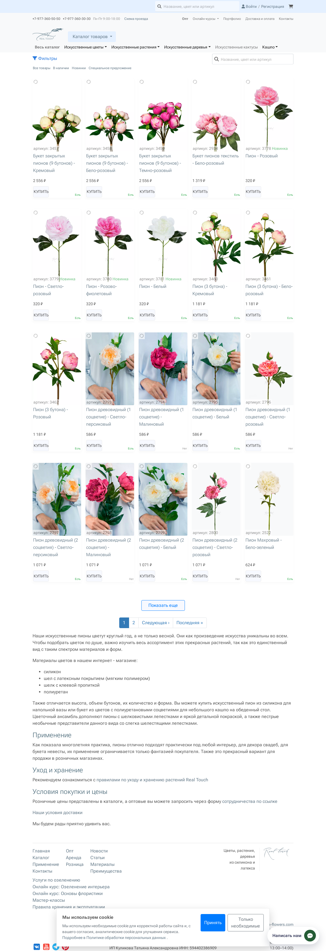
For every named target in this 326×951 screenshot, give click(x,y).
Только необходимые (245, 923)
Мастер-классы (49, 900)
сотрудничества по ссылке (249, 801)
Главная (41, 851)
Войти (249, 6)
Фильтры (45, 58)
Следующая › (155, 622)
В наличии (61, 68)
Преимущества (106, 871)
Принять (213, 922)
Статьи (97, 857)
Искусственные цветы (84, 47)
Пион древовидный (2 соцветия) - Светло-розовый (214, 547)
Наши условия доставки (57, 812)
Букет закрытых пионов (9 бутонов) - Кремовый (54, 163)
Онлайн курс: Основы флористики (68, 893)
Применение (46, 864)
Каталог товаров (90, 36)
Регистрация (272, 6)
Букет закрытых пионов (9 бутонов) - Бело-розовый (107, 163)
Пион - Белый (152, 286)
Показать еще (163, 605)
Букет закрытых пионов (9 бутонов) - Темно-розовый (160, 163)
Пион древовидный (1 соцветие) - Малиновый (161, 417)
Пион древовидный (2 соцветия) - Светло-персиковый (55, 547)
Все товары (41, 68)
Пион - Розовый (261, 155)
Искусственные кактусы (236, 47)
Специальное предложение (110, 68)
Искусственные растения (134, 47)
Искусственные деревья (185, 47)
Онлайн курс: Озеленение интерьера (71, 886)
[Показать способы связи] (293, 935)
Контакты (286, 19)
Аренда (73, 857)
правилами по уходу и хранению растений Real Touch (152, 779)
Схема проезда (136, 19)
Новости (99, 851)
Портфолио (232, 19)
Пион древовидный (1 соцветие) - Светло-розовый (267, 417)
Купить (41, 191)
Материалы (102, 864)
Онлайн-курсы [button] (204, 19)
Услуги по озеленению (56, 880)
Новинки (79, 68)
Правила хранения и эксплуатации (69, 907)
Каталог (41, 857)
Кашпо (268, 47)
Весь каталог (47, 47)
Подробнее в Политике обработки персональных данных (114, 937)
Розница (75, 864)
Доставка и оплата (259, 19)
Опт (185, 19)
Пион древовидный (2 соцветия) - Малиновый (108, 547)
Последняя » (189, 622)
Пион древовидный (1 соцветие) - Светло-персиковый (108, 417)
